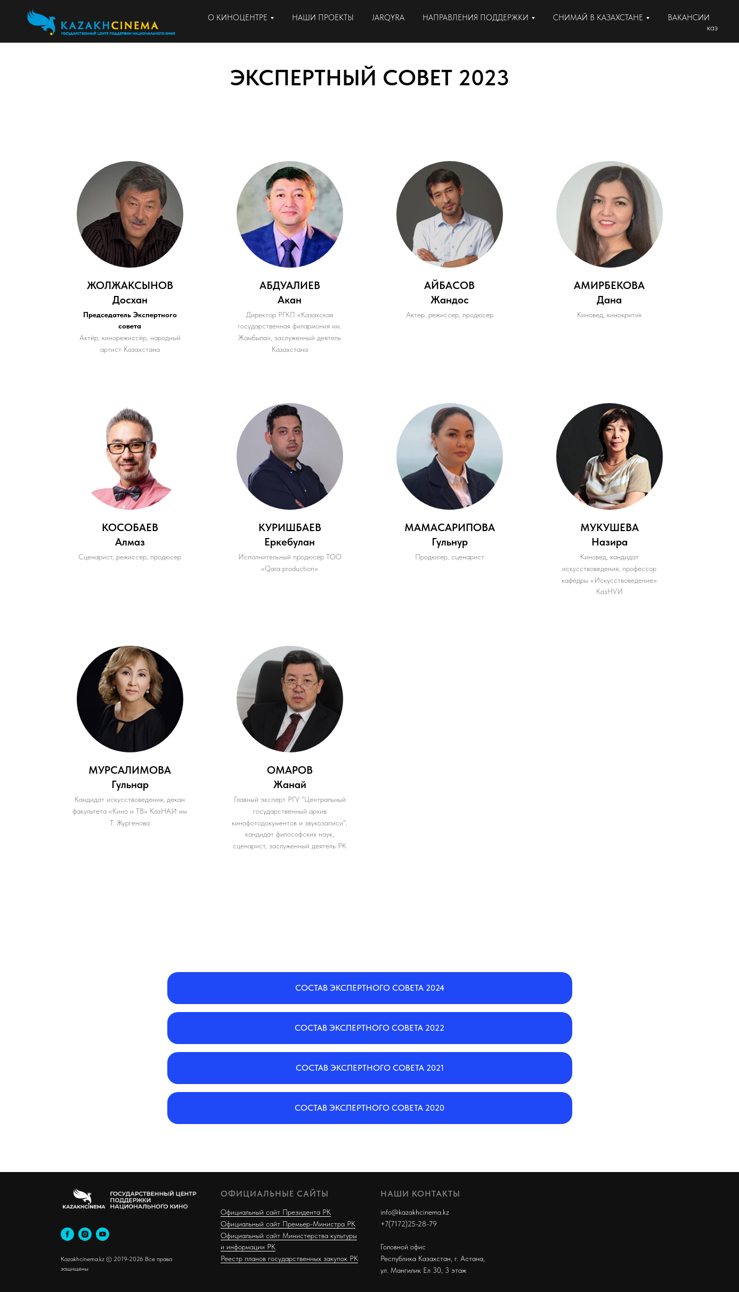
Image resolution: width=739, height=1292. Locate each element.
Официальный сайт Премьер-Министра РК (288, 1223)
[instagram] (85, 1234)
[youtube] (102, 1234)
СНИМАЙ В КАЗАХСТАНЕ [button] (598, 17)
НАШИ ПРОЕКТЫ (323, 17)
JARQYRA (388, 17)
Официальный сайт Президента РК (276, 1212)
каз (712, 28)
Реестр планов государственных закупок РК (289, 1258)
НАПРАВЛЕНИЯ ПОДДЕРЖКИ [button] (476, 17)
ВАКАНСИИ (689, 17)
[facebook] (67, 1234)
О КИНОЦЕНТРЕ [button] (237, 17)
